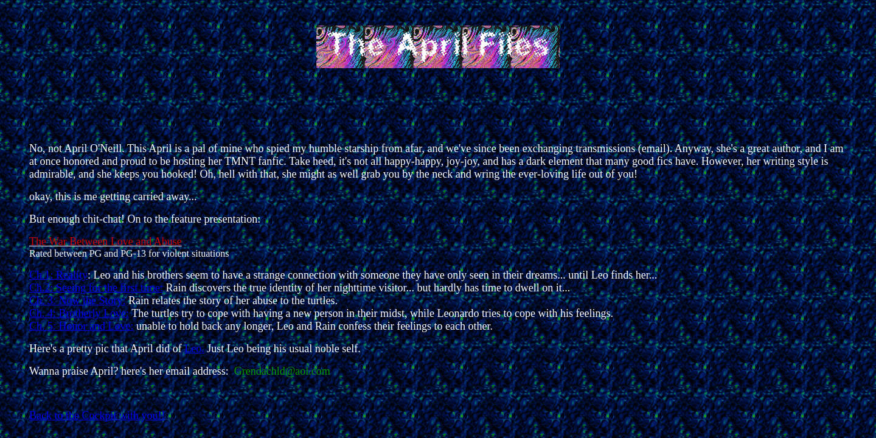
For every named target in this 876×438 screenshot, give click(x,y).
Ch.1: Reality (58, 275)
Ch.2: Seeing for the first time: (96, 288)
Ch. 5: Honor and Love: (81, 326)
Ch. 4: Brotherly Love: (79, 313)
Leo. (194, 348)
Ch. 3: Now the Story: (77, 300)
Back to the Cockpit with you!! (97, 415)
